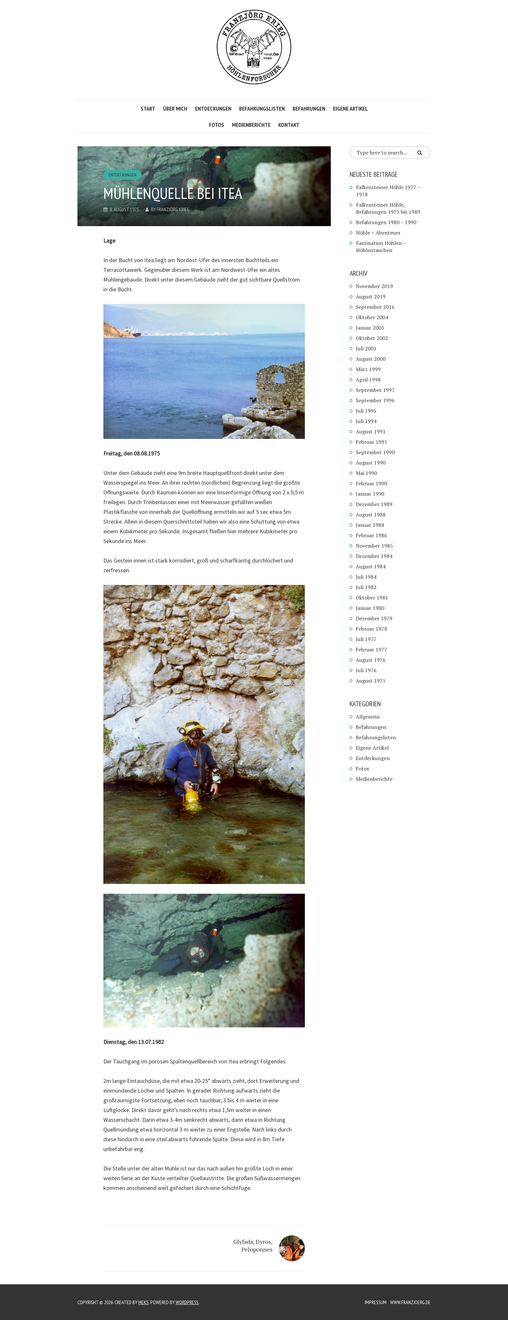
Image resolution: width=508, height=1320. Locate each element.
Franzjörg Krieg (173, 209)
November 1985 (374, 545)
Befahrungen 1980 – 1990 (386, 222)
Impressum (376, 1302)
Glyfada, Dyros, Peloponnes (252, 1245)
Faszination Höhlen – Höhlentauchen (381, 246)
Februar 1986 (371, 535)
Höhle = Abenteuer (378, 232)
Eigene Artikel (350, 108)
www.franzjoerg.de (410, 1302)
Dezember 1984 (374, 556)
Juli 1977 (366, 639)
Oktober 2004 (372, 317)
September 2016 (375, 306)
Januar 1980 (370, 608)
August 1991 (371, 431)
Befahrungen (309, 108)
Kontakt (288, 124)
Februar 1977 (371, 649)
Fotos (216, 124)
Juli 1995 (366, 410)
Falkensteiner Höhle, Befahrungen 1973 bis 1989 (388, 208)
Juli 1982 (366, 587)
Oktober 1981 (372, 597)
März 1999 (368, 369)
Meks (143, 1302)
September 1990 (375, 452)
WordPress (187, 1302)
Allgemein (368, 716)
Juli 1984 (366, 576)
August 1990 (371, 462)
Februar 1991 (371, 441)
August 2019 (371, 296)
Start (148, 108)
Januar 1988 (370, 524)
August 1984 (371, 566)
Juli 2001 (366, 348)
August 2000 (371, 358)
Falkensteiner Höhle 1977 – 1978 (388, 191)
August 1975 (371, 680)
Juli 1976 (366, 670)
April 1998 (368, 379)
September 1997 (375, 390)
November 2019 (374, 286)
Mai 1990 (366, 473)
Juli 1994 (366, 421)
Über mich (175, 108)
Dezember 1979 (374, 618)
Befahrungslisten (262, 108)
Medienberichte (251, 124)
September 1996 (375, 400)
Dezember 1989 (374, 504)
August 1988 (371, 514)
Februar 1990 (371, 483)
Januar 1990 (370, 493)
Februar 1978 (371, 628)
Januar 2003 (370, 327)
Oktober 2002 (372, 338)
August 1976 (371, 659)
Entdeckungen (213, 108)
